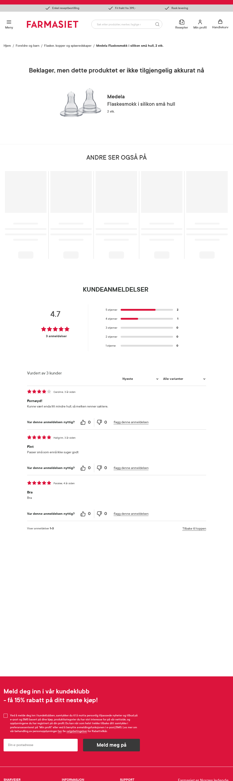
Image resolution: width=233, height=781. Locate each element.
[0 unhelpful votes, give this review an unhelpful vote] (102, 422)
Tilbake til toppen (194, 528)
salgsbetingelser (76, 731)
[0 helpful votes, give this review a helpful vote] (86, 422)
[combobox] (126, 24)
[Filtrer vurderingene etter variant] (183, 379)
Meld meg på (111, 745)
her (60, 731)
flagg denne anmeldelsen (131, 422)
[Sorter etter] (140, 379)
